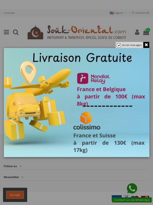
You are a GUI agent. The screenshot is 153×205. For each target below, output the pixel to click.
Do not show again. (132, 45)
